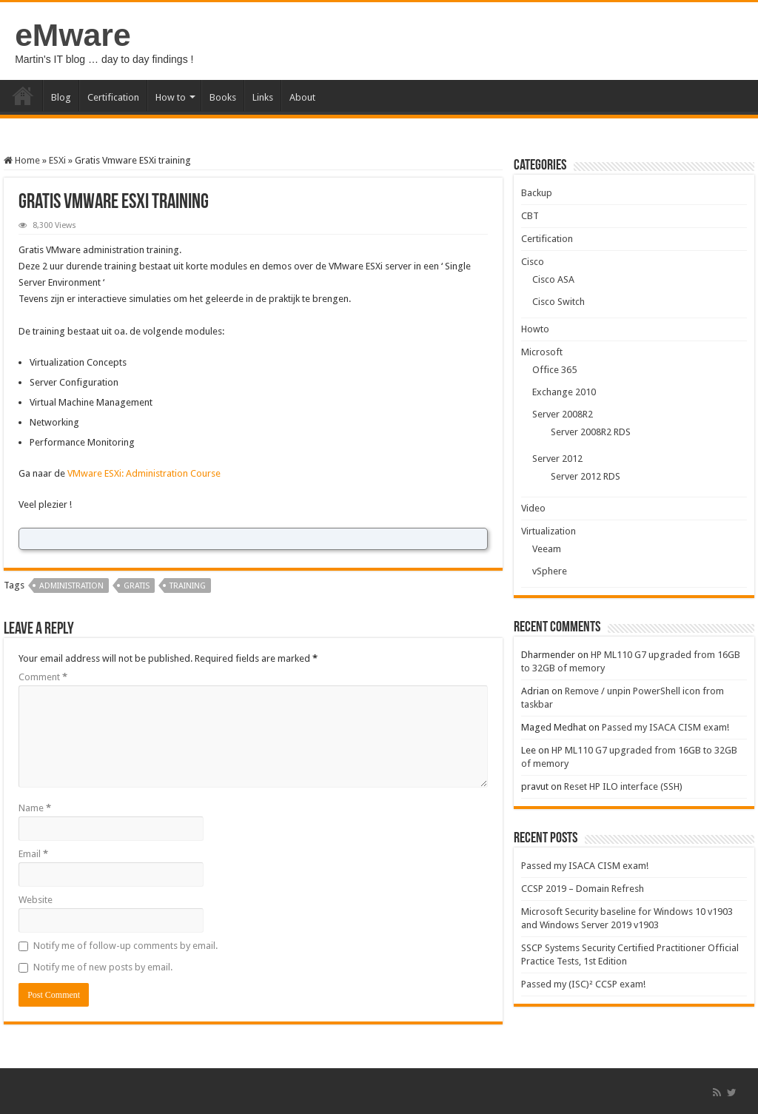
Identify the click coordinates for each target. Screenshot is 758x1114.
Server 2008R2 (562, 414)
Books (222, 97)
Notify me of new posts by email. (102, 967)
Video (533, 508)
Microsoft (542, 352)
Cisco (532, 261)
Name (35, 807)
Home (23, 95)
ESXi (57, 160)
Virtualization (548, 531)
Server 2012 (557, 458)
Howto (535, 329)
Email (33, 853)
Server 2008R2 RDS (591, 431)
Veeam (546, 548)
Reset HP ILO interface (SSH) (623, 786)
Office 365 (554, 369)
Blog (61, 97)
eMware (72, 35)
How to (170, 97)
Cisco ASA (553, 279)
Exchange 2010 (564, 391)
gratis (137, 586)
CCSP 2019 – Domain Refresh (582, 888)
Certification (113, 97)
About (302, 97)
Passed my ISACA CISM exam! (665, 727)
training (188, 586)
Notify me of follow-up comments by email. (125, 945)
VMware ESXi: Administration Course (144, 473)
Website (36, 899)
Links (262, 97)
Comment (43, 676)
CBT (530, 215)
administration (71, 586)
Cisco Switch (558, 301)
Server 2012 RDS (585, 476)
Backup (536, 192)
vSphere (549, 571)
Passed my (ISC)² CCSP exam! (583, 984)
